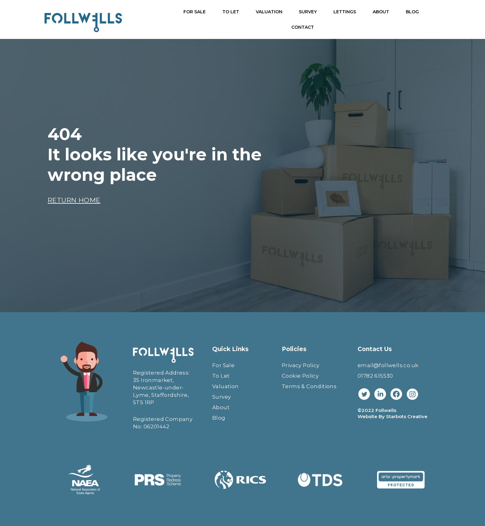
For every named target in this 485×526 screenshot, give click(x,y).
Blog (218, 418)
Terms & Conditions (309, 386)
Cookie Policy (300, 376)
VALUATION (269, 12)
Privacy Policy (301, 365)
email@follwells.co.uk (388, 365)
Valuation (225, 386)
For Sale (223, 365)
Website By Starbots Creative (392, 416)
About (221, 407)
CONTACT (302, 27)
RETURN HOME (74, 200)
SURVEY (308, 12)
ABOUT (381, 12)
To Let (221, 376)
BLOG (412, 12)
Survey (221, 397)
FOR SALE (194, 12)
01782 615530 (375, 376)
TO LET (230, 12)
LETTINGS (344, 12)
